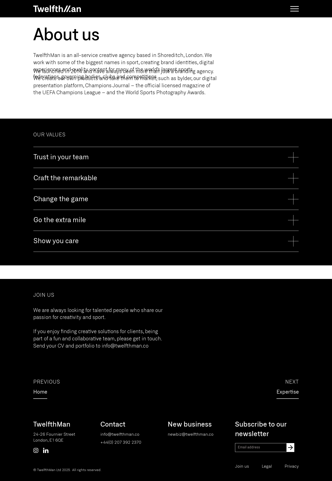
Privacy (292, 466)
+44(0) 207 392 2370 (120, 443)
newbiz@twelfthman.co (190, 434)
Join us (242, 466)
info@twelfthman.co (125, 346)
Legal (267, 466)
